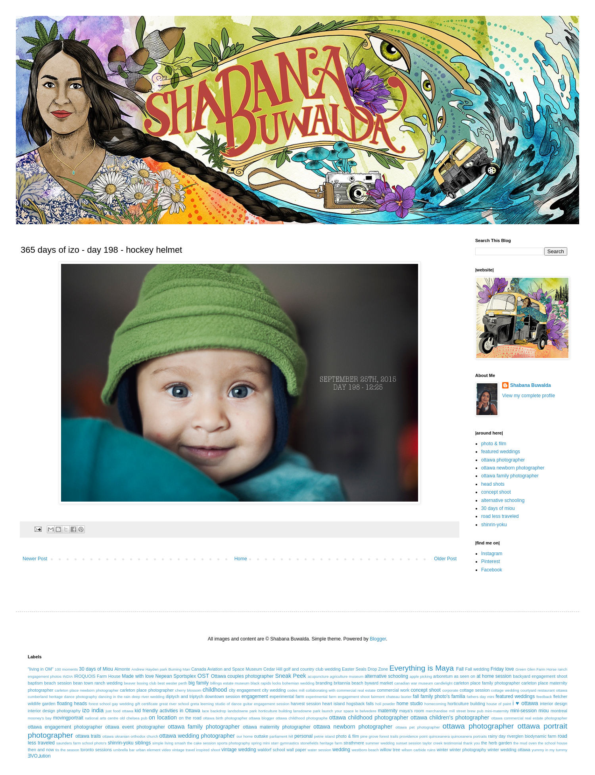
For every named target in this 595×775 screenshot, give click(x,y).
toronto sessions (96, 749)
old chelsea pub (133, 718)
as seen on (465, 676)
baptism (35, 683)
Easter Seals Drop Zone (365, 669)
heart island (333, 703)
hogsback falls (360, 703)
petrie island (324, 736)
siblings (143, 743)
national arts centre (101, 718)
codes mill (295, 690)
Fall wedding (477, 669)
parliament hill (281, 736)
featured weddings (500, 451)
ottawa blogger (261, 718)
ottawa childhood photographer (369, 717)
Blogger (378, 639)
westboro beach (365, 750)
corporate (450, 690)
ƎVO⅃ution (39, 756)
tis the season (67, 750)
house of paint (499, 704)
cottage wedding (505, 690)
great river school (174, 704)
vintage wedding (238, 749)
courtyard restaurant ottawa (543, 690)
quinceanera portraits (469, 736)
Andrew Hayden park (149, 669)
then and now (41, 749)
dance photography (80, 696)
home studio (409, 703)
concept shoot (496, 492)
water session (319, 750)
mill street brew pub (466, 711)
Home (240, 559)
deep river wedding (148, 696)
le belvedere (365, 711)
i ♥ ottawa (525, 703)
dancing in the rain (114, 696)
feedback (544, 696)
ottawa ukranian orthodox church (130, 736)
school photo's (94, 743)
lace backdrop (214, 711)
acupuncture (318, 676)
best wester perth (172, 683)
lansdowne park (306, 711)
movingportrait (68, 718)
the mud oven (525, 743)
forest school (99, 704)
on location (163, 717)
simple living (162, 743)
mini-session (523, 710)
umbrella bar (124, 750)
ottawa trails (88, 736)
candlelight (443, 683)
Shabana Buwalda (530, 385)
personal (303, 736)
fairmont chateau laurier (391, 696)
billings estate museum (230, 683)
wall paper (296, 749)
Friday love (502, 669)
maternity (387, 710)
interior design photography (54, 710)
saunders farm (68, 743)
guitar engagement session (266, 704)
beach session (58, 683)
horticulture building (466, 703)
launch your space (338, 711)
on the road (190, 717)
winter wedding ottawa (509, 749)
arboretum (443, 676)
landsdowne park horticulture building (260, 711)
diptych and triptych (184, 696)
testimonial (453, 743)
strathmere (354, 742)
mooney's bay (40, 718)
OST (203, 676)
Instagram (491, 553)
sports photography (233, 743)
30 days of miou (498, 508)
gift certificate (146, 704)
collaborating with (321, 690)
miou (544, 710)
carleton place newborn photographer (87, 690)
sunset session (408, 743)
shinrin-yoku (494, 524)
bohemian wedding (298, 683)
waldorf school (271, 749)
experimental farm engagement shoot (338, 696)
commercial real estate (356, 690)
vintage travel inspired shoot (196, 750)
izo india (93, 710)
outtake (261, 736)
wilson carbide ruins (418, 750)
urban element (148, 750)
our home (244, 736)
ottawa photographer (503, 460)
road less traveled (500, 516)
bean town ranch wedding (98, 683)
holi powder (385, 704)
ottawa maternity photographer (277, 727)
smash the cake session (195, 743)
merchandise (436, 711)
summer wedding (380, 743)
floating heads (72, 703)
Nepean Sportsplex (175, 676)
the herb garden (496, 742)
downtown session (222, 696)
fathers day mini (480, 696)
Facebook (491, 570)
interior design (553, 703)
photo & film (493, 443)
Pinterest (490, 561)
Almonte (122, 669)
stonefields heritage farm (321, 743)
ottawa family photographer (510, 476)
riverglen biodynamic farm (531, 736)
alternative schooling (502, 500)
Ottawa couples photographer (242, 676)
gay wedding (123, 704)
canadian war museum (413, 683)
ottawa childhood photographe (302, 718)
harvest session (306, 703)
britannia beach (348, 683)
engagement (255, 696)
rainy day (496, 736)
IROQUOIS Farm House (97, 676)
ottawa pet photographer (417, 727)
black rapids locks (266, 683)
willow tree (390, 749)
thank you (471, 743)
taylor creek (432, 743)
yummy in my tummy (550, 750)
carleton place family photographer (487, 683)
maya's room (411, 710)
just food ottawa (119, 711)
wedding (341, 749)
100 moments (66, 669)
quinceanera (439, 736)
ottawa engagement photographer (65, 727)
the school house (552, 743)
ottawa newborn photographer (512, 468)
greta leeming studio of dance (216, 704)
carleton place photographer (147, 690)
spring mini (260, 743)
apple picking (421, 676)
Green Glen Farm (530, 669)
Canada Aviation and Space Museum (226, 669)
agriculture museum (347, 676)
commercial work (393, 690)
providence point (413, 736)
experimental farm (287, 696)
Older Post (445, 559)
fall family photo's (431, 696)
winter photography (467, 749)
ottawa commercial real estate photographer (529, 718)
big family (198, 683)
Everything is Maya (421, 668)
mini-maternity (497, 711)
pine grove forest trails (379, 736)
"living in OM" (41, 669)
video (166, 750)
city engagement (245, 690)
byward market (379, 683)
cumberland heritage (45, 696)
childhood (215, 690)
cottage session (475, 690)
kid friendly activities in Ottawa (167, 710)
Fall (460, 669)
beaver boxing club (140, 683)
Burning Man (179, 669)
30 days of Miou (96, 669)
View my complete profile (528, 395)
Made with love (138, 676)
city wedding (274, 690)
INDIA (68, 676)
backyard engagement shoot (540, 676)
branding (324, 683)
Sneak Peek (290, 676)
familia (458, 696)
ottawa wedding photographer (197, 736)
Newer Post (35, 559)
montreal (559, 710)
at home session (493, 676)
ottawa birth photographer (225, 718)
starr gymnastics (285, 743)
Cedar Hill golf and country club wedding (302, 669)
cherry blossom (188, 690)
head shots (493, 484)
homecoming (435, 704)
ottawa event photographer (135, 727)
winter (442, 749)
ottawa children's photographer (450, 717)
